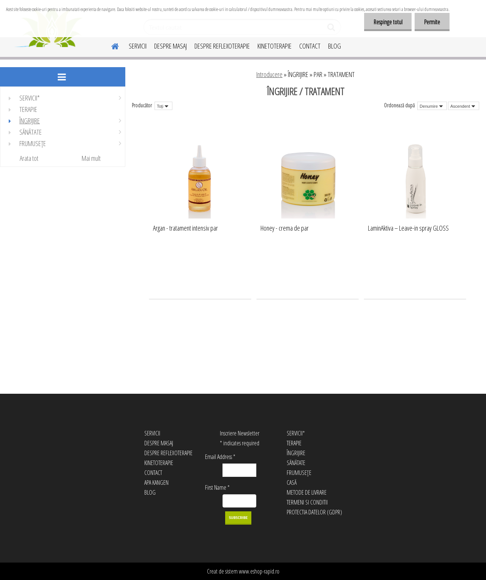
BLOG (334, 45)
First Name (217, 487)
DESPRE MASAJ (170, 45)
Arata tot (29, 158)
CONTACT (309, 45)
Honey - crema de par (284, 228)
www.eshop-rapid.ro (259, 571)
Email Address (220, 457)
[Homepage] (110, 45)
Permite (432, 22)
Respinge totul (387, 22)
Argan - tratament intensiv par (185, 228)
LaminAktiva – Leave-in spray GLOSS (408, 228)
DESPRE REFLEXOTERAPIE (222, 45)
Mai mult (91, 158)
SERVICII (138, 45)
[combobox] (432, 106)
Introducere (269, 74)
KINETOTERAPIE (274, 45)
